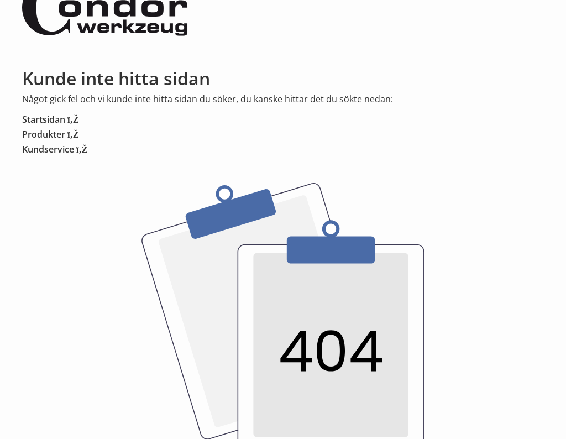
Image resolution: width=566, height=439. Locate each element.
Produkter (50, 134)
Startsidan (50, 119)
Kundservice (54, 149)
